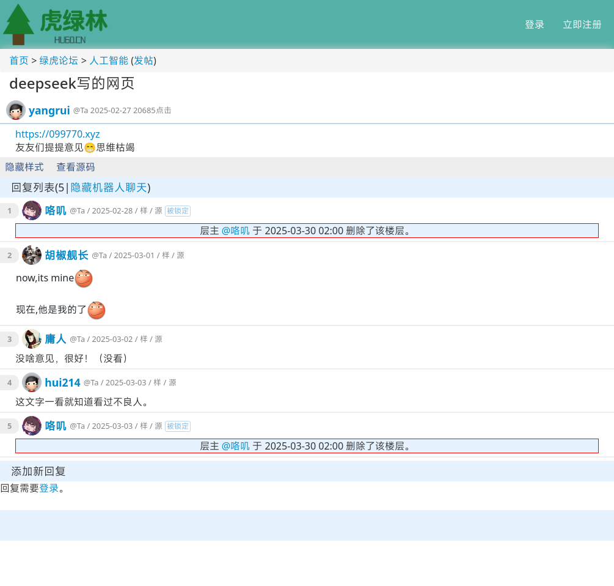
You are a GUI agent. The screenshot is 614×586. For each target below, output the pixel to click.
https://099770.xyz (57, 134)
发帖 (143, 60)
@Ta (81, 110)
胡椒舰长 (67, 255)
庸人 (56, 339)
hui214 (62, 382)
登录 (534, 24)
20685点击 (152, 110)
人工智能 (108, 60)
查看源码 (75, 167)
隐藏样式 (24, 167)
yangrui (49, 110)
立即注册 (582, 24)
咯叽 (56, 210)
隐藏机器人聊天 (108, 187)
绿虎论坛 (58, 60)
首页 (19, 60)
